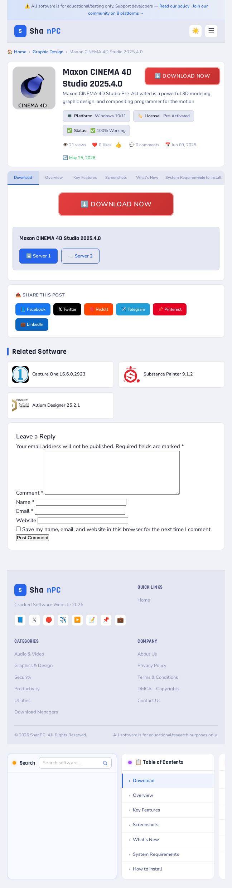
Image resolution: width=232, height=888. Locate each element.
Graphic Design (48, 52)
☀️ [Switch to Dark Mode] (195, 31)
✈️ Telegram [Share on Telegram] (133, 309)
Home (143, 608)
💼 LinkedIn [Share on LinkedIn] (31, 324)
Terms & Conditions (157, 686)
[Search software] (71, 771)
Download (23, 177)
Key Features (85, 177)
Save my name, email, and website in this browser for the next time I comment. (117, 537)
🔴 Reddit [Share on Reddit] (98, 309)
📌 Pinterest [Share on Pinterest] (170, 309)
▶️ (77, 628)
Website (26, 529)
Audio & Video (29, 662)
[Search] (105, 771)
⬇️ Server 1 (38, 256)
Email (24, 519)
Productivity (27, 697)
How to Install (209, 177)
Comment (29, 501)
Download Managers (36, 720)
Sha (37, 31)
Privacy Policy (151, 674)
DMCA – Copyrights (158, 697)
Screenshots (116, 177)
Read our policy (174, 6)
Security (23, 686)
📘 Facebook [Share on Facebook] (32, 309)
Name (25, 510)
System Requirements (179, 177)
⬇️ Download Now (182, 76)
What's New (147, 177)
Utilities (22, 709)
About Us (147, 662)
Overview (54, 177)
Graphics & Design (33, 674)
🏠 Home (16, 52)
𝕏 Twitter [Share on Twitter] (67, 309)
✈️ (63, 628)
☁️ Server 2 (80, 256)
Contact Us (148, 709)
